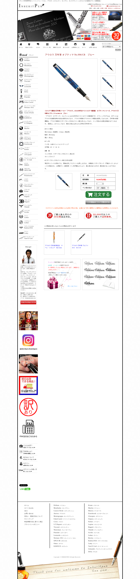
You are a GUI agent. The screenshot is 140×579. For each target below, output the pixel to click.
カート (84, 47)
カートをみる (29, 508)
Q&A (26, 511)
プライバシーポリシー (32, 524)
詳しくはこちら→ (73, 286)
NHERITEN (31, 6)
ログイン (26, 463)
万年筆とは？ (27, 451)
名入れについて (28, 457)
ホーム (21, 47)
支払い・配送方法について (33, 516)
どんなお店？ (27, 445)
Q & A (38, 47)
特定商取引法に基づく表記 (33, 521)
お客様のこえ (76, 47)
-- (60, 505)
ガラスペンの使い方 (30, 469)
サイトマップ (29, 519)
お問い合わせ (93, 47)
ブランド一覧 (47, 47)
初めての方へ (29, 47)
